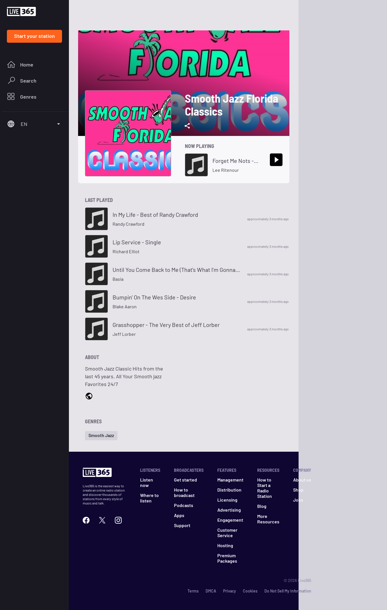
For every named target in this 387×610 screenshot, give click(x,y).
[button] (101, 435)
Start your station (34, 36)
